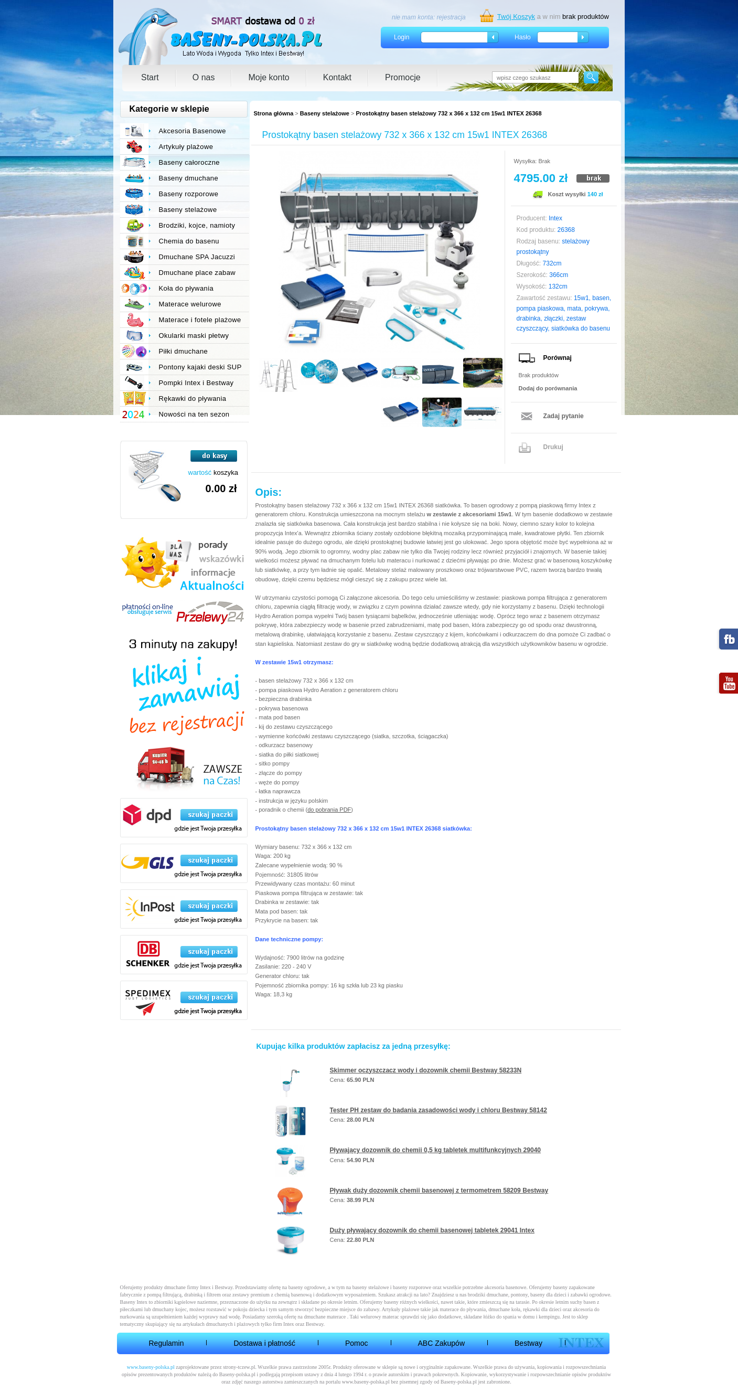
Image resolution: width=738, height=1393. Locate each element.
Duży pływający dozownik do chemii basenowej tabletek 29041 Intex (432, 1230)
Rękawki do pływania (193, 398)
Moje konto (268, 77)
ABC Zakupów (441, 1343)
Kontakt (337, 77)
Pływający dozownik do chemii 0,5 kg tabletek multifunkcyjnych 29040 (435, 1150)
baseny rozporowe (412, 1287)
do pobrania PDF (329, 809)
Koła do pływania (186, 288)
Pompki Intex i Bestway (196, 383)
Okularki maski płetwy (194, 335)
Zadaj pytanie (563, 416)
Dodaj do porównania (548, 388)
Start (150, 77)
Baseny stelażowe (324, 113)
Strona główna (274, 113)
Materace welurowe (190, 304)
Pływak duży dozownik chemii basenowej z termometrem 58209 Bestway (439, 1190)
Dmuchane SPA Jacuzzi (197, 257)
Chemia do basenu (189, 241)
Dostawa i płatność (264, 1343)
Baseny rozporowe (189, 194)
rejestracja (450, 17)
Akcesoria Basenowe (192, 131)
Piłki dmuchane (183, 351)
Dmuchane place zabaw (197, 273)
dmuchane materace (325, 1317)
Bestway (528, 1343)
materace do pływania (463, 1309)
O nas (203, 77)
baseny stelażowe (370, 1287)
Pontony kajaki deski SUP (200, 367)
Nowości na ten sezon (194, 414)
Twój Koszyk (516, 16)
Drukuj (553, 447)
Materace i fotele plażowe (200, 320)
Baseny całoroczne (189, 162)
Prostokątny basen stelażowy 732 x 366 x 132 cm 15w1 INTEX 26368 (449, 113)
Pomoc (356, 1343)
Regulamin (166, 1343)
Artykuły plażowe (186, 147)
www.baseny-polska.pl (151, 1367)
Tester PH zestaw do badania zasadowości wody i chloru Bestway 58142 (438, 1110)
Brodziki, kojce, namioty (197, 225)
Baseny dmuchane (189, 178)
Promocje (403, 77)
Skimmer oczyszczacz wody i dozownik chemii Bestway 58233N (426, 1070)
